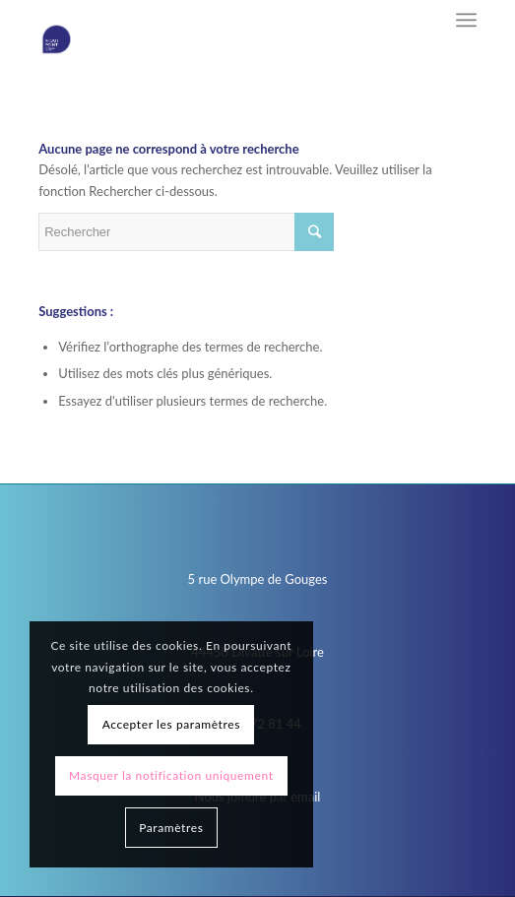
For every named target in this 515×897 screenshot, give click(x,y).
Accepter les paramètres (171, 724)
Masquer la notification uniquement (171, 775)
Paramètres (171, 827)
